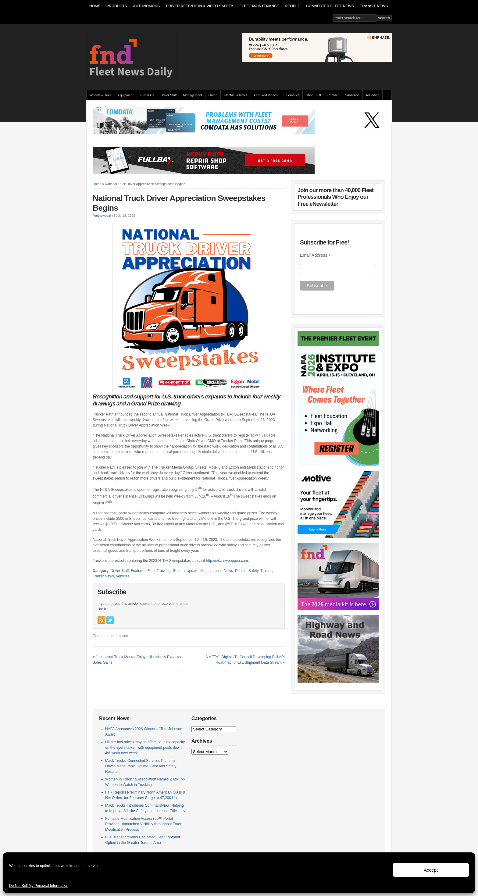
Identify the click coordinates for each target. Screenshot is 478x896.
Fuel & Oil (147, 95)
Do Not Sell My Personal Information (38, 886)
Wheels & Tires (101, 95)
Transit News (103, 576)
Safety (253, 571)
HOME (94, 6)
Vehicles (123, 576)
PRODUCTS (116, 6)
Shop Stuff (313, 95)
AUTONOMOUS (146, 6)
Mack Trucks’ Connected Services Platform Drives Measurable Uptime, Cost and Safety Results (140, 766)
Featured (138, 571)
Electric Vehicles (236, 95)
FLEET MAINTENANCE (259, 6)
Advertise (372, 95)
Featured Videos (266, 95)
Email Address (315, 255)
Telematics (291, 95)
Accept (431, 870)
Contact (333, 95)
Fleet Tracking (159, 571)
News (228, 571)
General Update (185, 571)
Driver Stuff (168, 95)
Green (213, 95)
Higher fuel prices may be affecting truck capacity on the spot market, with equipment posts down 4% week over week (145, 747)
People (240, 571)
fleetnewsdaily (103, 215)
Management (192, 95)
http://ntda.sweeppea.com (227, 561)
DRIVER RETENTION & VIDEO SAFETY (199, 6)
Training (266, 571)
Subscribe (352, 95)
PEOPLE (292, 6)
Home (97, 184)
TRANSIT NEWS (374, 6)
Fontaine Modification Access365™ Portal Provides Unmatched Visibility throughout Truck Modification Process (143, 824)
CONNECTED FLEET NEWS (330, 6)
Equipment (126, 95)
